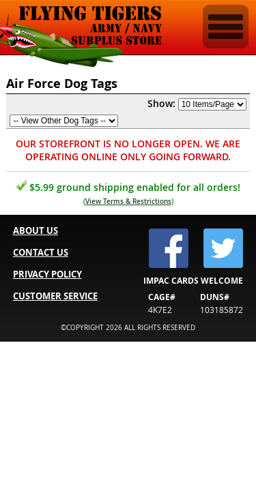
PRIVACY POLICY (47, 274)
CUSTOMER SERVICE (55, 296)
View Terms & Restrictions (128, 201)
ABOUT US (35, 230)
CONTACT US (40, 252)
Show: (161, 103)
